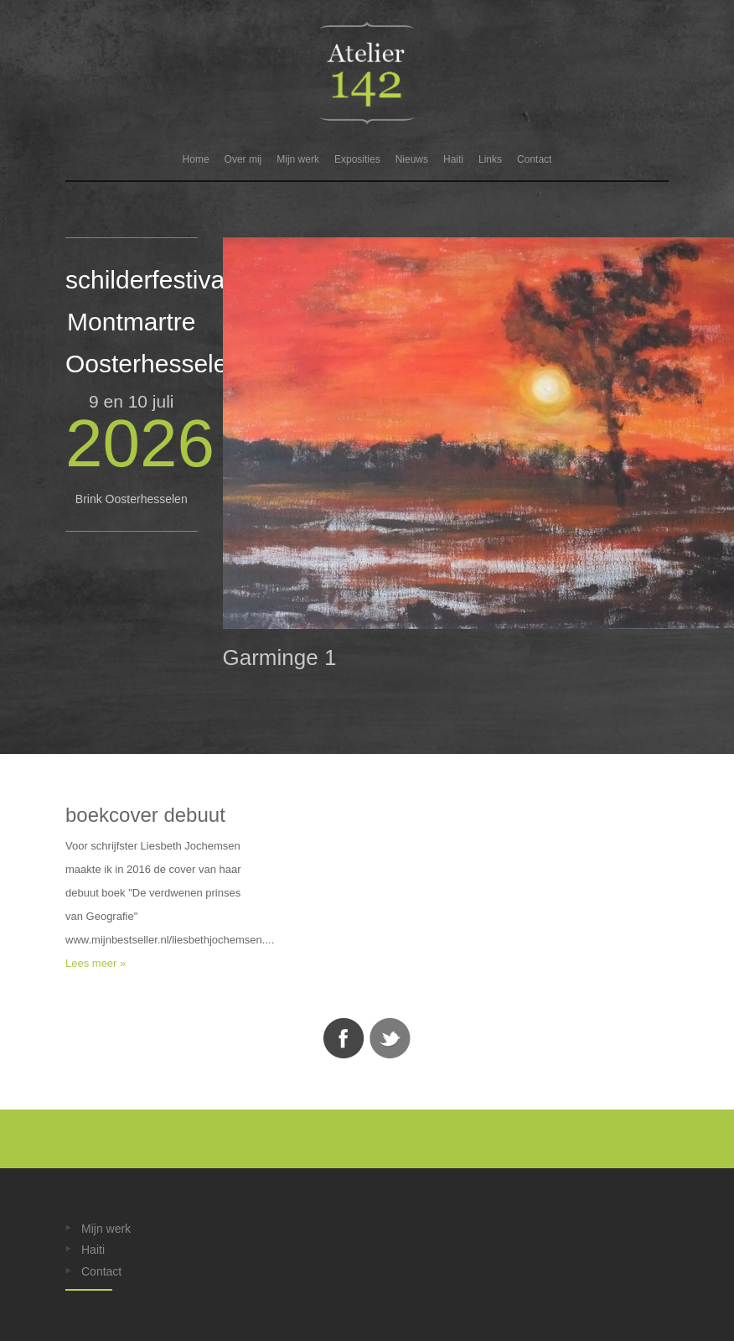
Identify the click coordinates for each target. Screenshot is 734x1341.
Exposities (357, 159)
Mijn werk (298, 159)
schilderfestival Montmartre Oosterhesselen (153, 321)
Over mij (243, 159)
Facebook (343, 1038)
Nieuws (411, 159)
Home (196, 159)
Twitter (390, 1038)
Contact (534, 159)
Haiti (453, 159)
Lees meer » (95, 963)
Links (490, 159)
